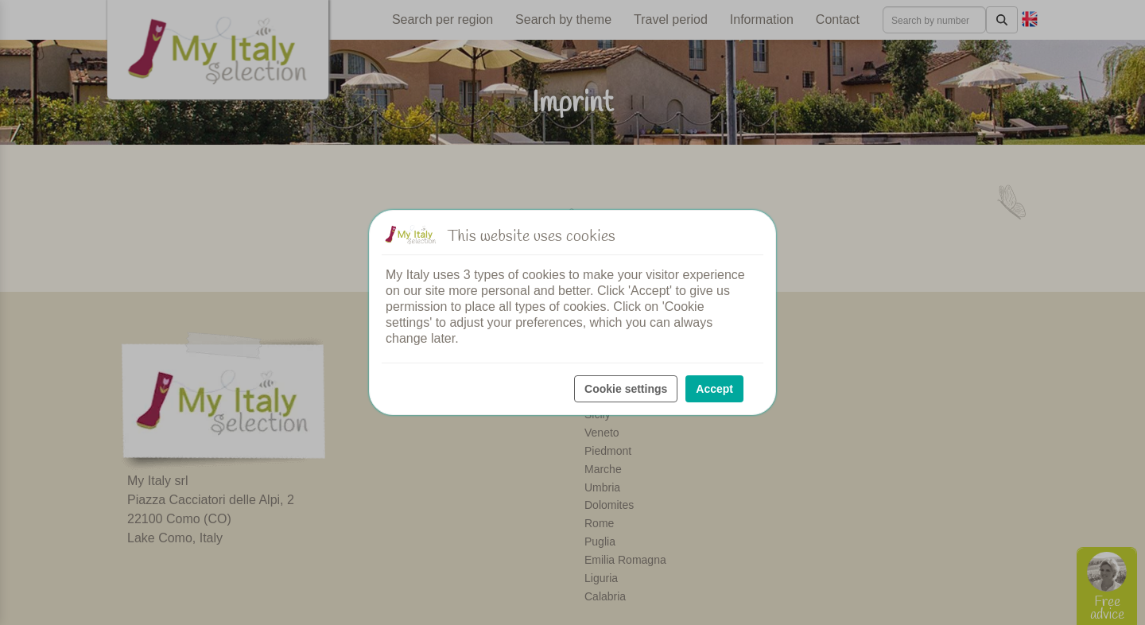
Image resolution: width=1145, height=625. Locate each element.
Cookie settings (625, 388)
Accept (714, 388)
